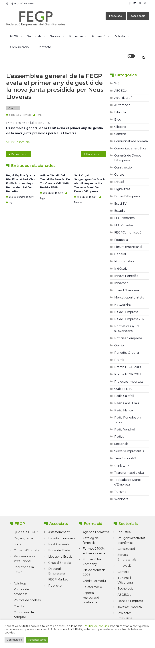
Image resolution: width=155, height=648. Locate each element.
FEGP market (124, 225)
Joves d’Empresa (130, 607)
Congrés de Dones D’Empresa (127, 158)
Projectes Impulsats (128, 381)
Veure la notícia (18, 142)
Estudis (119, 210)
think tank (121, 465)
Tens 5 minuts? (125, 458)
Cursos (119, 174)
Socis (17, 544)
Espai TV (120, 203)
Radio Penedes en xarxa (127, 420)
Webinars (121, 499)
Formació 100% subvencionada (94, 551)
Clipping (12, 108)
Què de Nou (123, 389)
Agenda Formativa (96, 532)
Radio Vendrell (125, 429)
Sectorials (34, 36)
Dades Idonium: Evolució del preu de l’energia (21, 154)
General (120, 254)
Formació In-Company (92, 562)
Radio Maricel (124, 410)
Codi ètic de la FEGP (24, 569)
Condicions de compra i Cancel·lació (24, 617)
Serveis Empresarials (129, 451)
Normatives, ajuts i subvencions (127, 328)
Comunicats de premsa (131, 141)
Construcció (123, 167)
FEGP (14, 36)
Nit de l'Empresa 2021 (130, 319)
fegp (39, 114)
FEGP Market (58, 579)
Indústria (120, 268)
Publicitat (55, 585)
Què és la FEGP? (26, 532)
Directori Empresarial (57, 571)
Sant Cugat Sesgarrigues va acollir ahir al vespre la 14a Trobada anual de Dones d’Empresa (89, 183)
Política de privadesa (21, 592)
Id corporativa (124, 261)
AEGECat (121, 90)
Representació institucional (24, 559)
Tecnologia (126, 588)
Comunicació (19, 47)
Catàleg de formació (91, 540)
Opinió (119, 345)
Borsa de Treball (60, 550)
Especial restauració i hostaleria (91, 597)
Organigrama (23, 538)
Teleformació (92, 587)
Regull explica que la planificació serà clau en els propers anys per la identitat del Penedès (20, 183)
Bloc (117, 119)
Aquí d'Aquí (123, 97)
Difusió (119, 182)
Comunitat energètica (130, 148)
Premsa (78, 202)
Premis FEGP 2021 (127, 374)
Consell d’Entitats (26, 550)
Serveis (55, 36)
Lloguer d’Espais (60, 556)
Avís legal (20, 583)
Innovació (121, 283)
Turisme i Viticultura (125, 580)
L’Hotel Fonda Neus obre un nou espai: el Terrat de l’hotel (95, 154)
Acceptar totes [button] (37, 639)
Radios (119, 436)
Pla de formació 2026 (94, 572)
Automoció (122, 105)
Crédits (19, 606)
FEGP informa (124, 218)
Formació (98, 36)
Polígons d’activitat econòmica (131, 540)
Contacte (44, 47)
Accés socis (137, 16)
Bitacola (120, 112)
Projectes (76, 36)
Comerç (120, 134)
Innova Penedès (126, 276)
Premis (119, 359)
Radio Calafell (124, 396)
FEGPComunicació (127, 232)
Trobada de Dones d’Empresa (127, 482)
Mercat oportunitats (129, 297)
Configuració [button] (14, 639)
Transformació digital (129, 472)
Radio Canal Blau (126, 403)
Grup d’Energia (59, 562)
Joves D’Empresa (126, 290)
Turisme (120, 491)
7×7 (117, 83)
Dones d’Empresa (130, 601)
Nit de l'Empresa (126, 312)
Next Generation (60, 544)
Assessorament (59, 532)
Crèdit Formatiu (94, 581)
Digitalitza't (122, 189)
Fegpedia (121, 239)
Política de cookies (27, 600)
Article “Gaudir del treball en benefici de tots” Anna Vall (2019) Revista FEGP (55, 181)
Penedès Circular (126, 352)
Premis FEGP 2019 (127, 367)
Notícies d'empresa (128, 338)
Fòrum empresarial (128, 247)
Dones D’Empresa (127, 196)
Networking (123, 304)
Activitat (120, 36)
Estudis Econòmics (61, 538)
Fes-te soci (115, 16)
